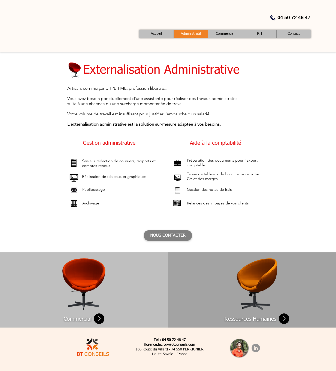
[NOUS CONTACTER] (168, 235)
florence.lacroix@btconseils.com (169, 345)
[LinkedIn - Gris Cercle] (256, 348)
